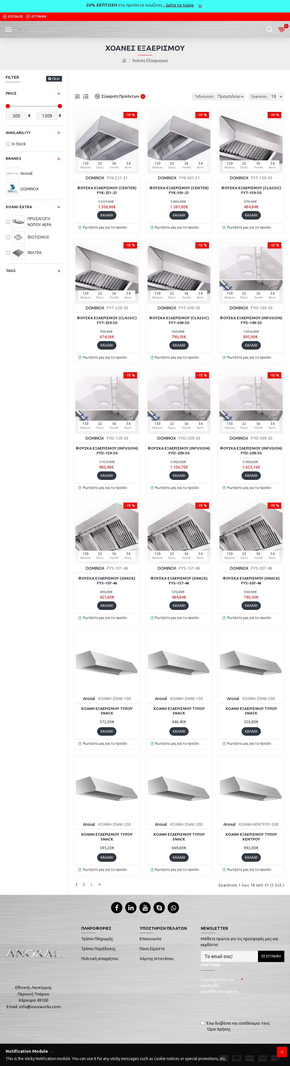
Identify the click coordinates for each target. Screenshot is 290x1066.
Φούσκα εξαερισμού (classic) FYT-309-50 (179, 320)
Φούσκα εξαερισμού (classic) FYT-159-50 (251, 190)
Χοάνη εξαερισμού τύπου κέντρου (251, 836)
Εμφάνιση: (259, 96)
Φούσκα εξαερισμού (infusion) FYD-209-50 (179, 450)
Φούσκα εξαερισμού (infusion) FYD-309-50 (251, 450)
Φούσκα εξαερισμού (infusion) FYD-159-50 (107, 450)
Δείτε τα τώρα (180, 5)
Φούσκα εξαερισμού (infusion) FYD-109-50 (251, 320)
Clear (56, 78)
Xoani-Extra (19, 207)
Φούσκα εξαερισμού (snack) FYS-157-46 (179, 580)
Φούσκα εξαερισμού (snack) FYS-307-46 (251, 580)
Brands (13, 158)
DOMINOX (95, 178)
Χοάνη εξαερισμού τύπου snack (107, 711)
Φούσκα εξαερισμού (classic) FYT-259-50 (107, 320)
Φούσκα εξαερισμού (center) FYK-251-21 (107, 190)
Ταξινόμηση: (170, 96)
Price (11, 93)
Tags (11, 271)
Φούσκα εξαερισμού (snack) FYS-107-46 (106, 580)
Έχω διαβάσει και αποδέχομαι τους (235, 1025)
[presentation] (240, 1005)
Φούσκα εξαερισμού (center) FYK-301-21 (179, 190)
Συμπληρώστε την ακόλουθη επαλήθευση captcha (219, 984)
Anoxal (89, 698)
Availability (18, 133)
